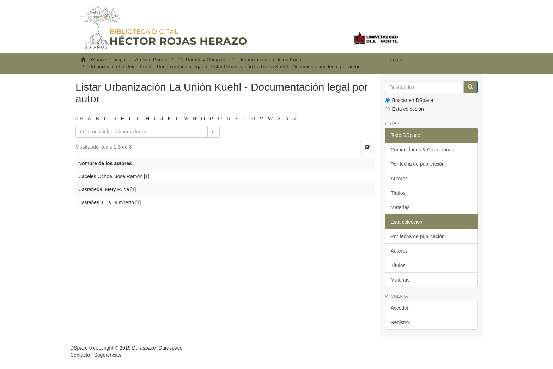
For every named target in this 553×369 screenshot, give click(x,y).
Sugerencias (107, 355)
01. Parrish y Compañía (203, 59)
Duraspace (171, 348)
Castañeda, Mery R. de (103, 189)
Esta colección (404, 109)
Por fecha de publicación (418, 164)
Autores (399, 178)
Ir (213, 131)
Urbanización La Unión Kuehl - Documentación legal (146, 66)
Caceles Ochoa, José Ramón (110, 176)
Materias (400, 207)
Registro (400, 322)
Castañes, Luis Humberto (106, 202)
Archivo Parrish (152, 59)
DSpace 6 (81, 348)
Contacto (80, 355)
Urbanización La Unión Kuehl (270, 59)
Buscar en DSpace (409, 100)
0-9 (79, 118)
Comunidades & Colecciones (422, 149)
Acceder (400, 308)
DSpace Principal (107, 59)
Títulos (398, 193)
